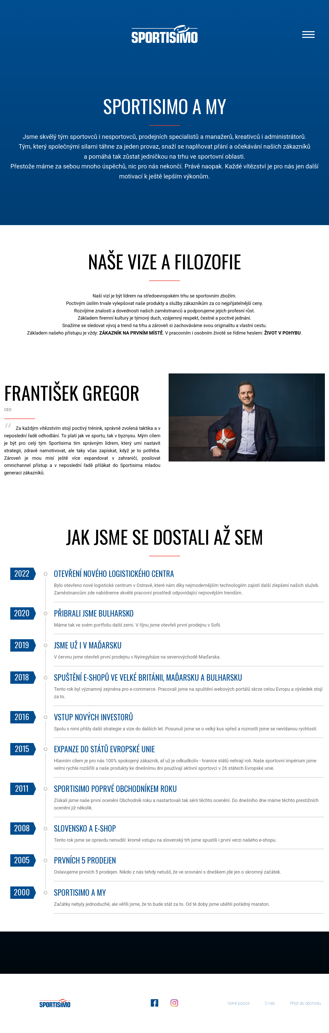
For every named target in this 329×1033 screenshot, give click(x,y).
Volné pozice (238, 1003)
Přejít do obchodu (305, 1003)
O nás (270, 1003)
